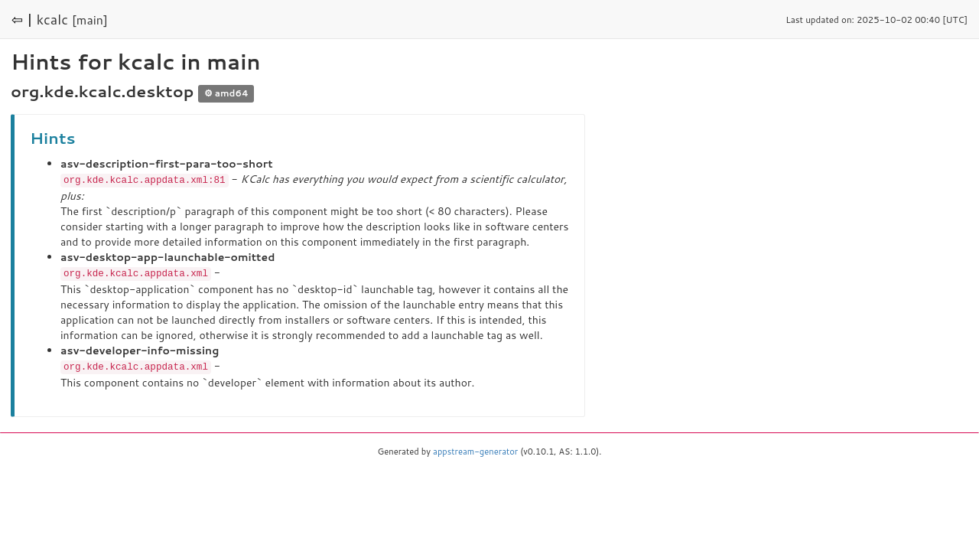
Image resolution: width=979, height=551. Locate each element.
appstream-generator (475, 449)
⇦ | (22, 19)
